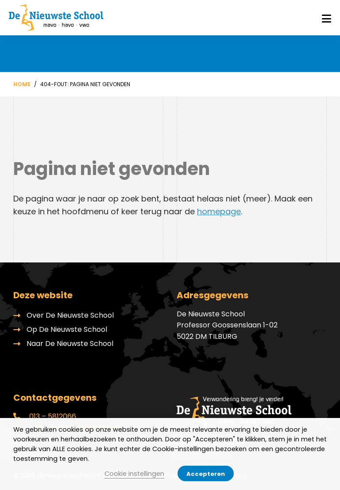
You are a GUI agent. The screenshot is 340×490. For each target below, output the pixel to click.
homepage (219, 211)
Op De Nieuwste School (67, 329)
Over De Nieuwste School (70, 315)
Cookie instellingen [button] (134, 473)
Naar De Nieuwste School (70, 343)
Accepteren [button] (205, 474)
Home (22, 84)
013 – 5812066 (44, 416)
